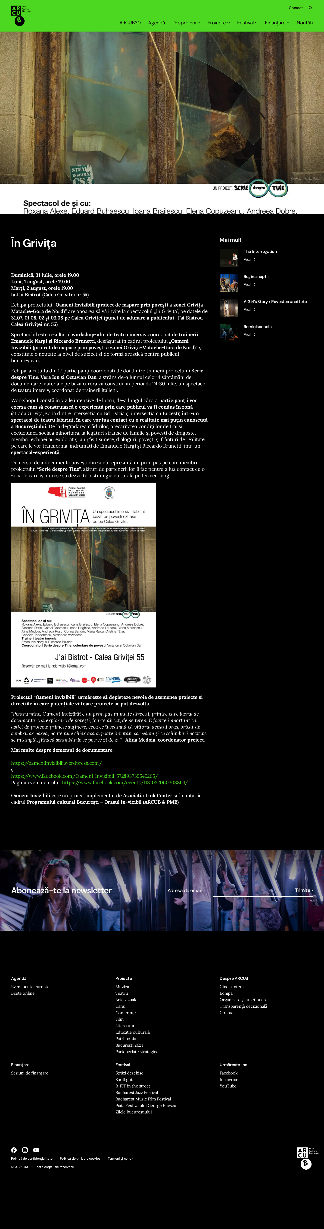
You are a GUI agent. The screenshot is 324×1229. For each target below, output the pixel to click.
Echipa (226, 993)
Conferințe (125, 1012)
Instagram (229, 1079)
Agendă (156, 22)
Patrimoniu (125, 1038)
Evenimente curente (30, 986)
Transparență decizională (243, 1006)
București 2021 (129, 1045)
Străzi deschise (129, 1073)
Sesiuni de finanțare (29, 1073)
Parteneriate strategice (137, 1051)
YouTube (228, 1086)
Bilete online (22, 993)
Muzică (122, 986)
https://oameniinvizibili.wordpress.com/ (56, 763)
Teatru (121, 993)
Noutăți (305, 22)
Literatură (124, 1025)
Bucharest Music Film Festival (143, 1099)
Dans (120, 1006)
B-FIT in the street (132, 1086)
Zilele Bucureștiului (133, 1112)
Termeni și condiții (121, 1158)
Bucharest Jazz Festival (136, 1092)
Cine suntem (231, 986)
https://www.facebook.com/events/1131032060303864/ (125, 782)
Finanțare (277, 22)
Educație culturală (132, 1032)
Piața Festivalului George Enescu (145, 1105)
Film (119, 1019)
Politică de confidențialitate (32, 1158)
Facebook (228, 1073)
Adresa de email (185, 890)
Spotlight (124, 1079)
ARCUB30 (130, 22)
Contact (296, 7)
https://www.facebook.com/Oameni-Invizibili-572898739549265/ (84, 776)
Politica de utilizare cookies (80, 1158)
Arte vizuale (126, 999)
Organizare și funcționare (243, 999)
